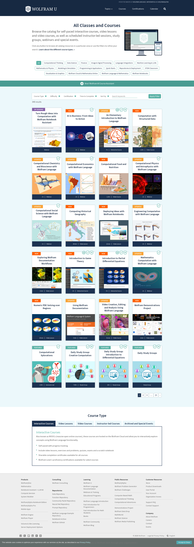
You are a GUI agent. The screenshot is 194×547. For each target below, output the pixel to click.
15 (156, 388)
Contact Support (152, 507)
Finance (84, 63)
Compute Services (28, 495)
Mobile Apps (26, 511)
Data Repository (58, 496)
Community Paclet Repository (63, 502)
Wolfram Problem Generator (126, 488)
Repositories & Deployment (130, 68)
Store (148, 484)
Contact (149, 525)
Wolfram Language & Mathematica (115, 73)
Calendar (154, 9)
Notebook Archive (59, 521)
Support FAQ (151, 504)
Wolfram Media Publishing (125, 523)
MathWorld (119, 516)
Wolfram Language (137, 2)
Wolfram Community (91, 523)
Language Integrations (124, 63)
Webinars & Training (91, 494)
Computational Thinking (53, 63)
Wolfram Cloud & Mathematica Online (83, 73)
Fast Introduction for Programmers (91, 507)
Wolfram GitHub (58, 524)
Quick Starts (110, 68)
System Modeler (27, 498)
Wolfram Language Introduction (95, 503)
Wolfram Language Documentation (90, 489)
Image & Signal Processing (101, 63)
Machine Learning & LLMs (146, 63)
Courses (122, 9)
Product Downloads (153, 488)
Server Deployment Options (32, 529)
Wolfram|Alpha (163, 2)
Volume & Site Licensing (30, 525)
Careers (149, 522)
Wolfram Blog (88, 527)
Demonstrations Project (124, 509)
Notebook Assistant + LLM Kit (32, 491)
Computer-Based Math (123, 497)
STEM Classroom (151, 68)
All (39, 63)
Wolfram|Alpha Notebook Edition (34, 504)
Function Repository (60, 499)
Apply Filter (155, 96)
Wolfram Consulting (60, 484)
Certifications (138, 9)
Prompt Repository (59, 509)
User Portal (150, 491)
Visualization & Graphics (55, 73)
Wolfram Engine (27, 516)
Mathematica (149, 2)
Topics (108, 9)
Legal (149, 537)
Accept (184, 542)
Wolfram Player (27, 520)
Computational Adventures (125, 504)
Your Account (151, 495)
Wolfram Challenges (122, 491)
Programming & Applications (91, 68)
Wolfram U (87, 484)
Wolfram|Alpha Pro (28, 507)
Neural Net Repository (60, 506)
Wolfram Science (121, 520)
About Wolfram (152, 518)
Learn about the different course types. (56, 49)
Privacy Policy (159, 537)
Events (148, 528)
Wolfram (142, 537)
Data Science (72, 63)
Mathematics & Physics (45, 68)
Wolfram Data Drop (122, 513)
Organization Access (153, 498)
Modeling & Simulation (67, 68)
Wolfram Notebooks (140, 73)
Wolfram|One (26, 484)
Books (85, 518)
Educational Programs (92, 497)
